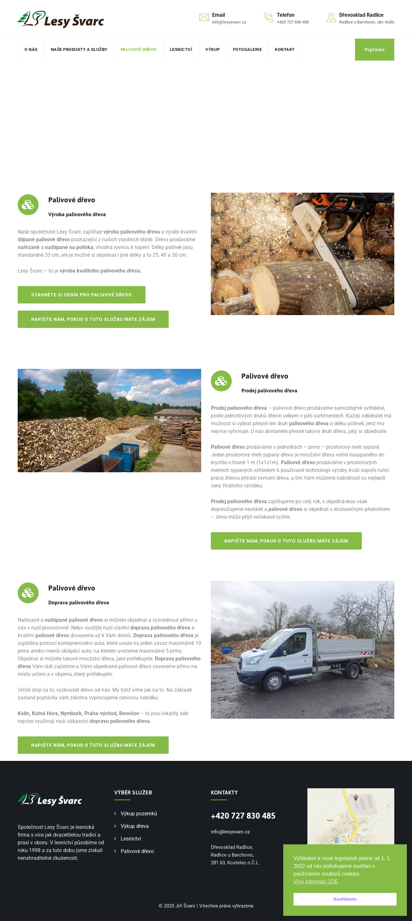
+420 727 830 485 (243, 815)
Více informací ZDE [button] (316, 881)
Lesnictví (181, 49)
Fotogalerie (247, 49)
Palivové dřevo (139, 49)
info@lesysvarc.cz (230, 832)
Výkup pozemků (139, 814)
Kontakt (285, 49)
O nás (31, 49)
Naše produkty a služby (79, 49)
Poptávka (375, 49)
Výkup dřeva (135, 826)
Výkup (212, 49)
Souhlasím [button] (345, 899)
